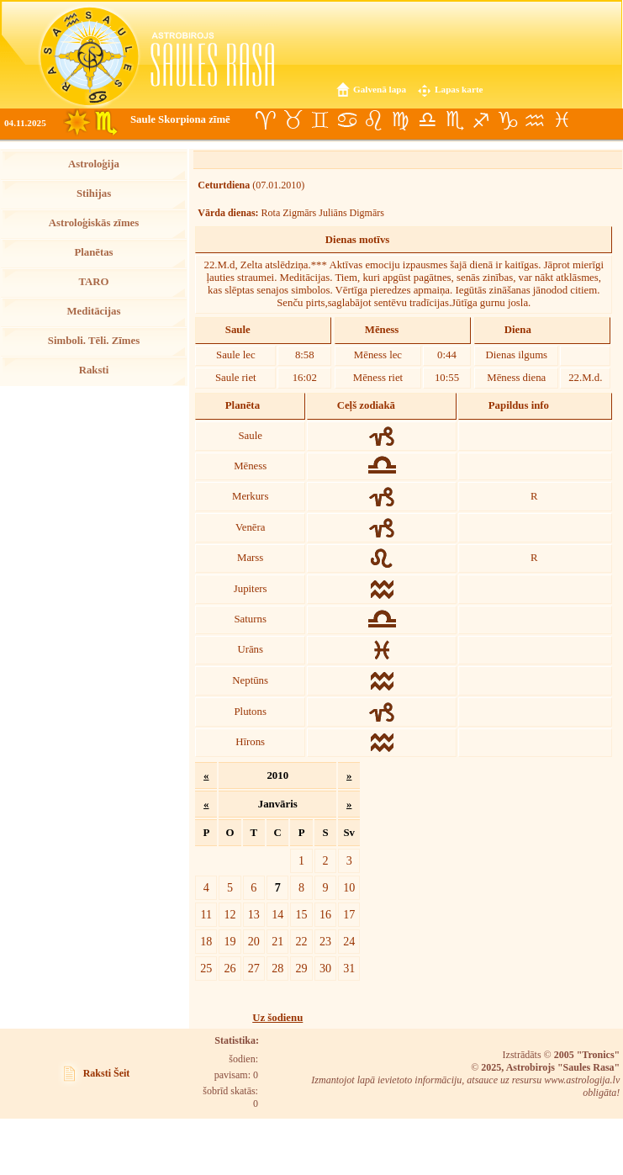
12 (229, 914)
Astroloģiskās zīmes (94, 223)
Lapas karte (459, 89)
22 (302, 941)
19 (229, 941)
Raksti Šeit (106, 1073)
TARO (93, 282)
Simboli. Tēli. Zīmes (94, 341)
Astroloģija (93, 164)
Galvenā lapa (379, 89)
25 (206, 968)
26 (229, 968)
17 (349, 914)
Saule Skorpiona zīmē (180, 119)
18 (206, 941)
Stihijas (94, 193)
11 (207, 914)
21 (277, 941)
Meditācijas (94, 311)
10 (349, 887)
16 (325, 914)
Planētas (93, 252)
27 (254, 968)
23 (325, 941)
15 (302, 914)
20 (254, 941)
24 (349, 941)
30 (325, 968)
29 (302, 968)
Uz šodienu (277, 1018)
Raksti (94, 370)
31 (349, 968)
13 (254, 914)
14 (277, 914)
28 (277, 968)
